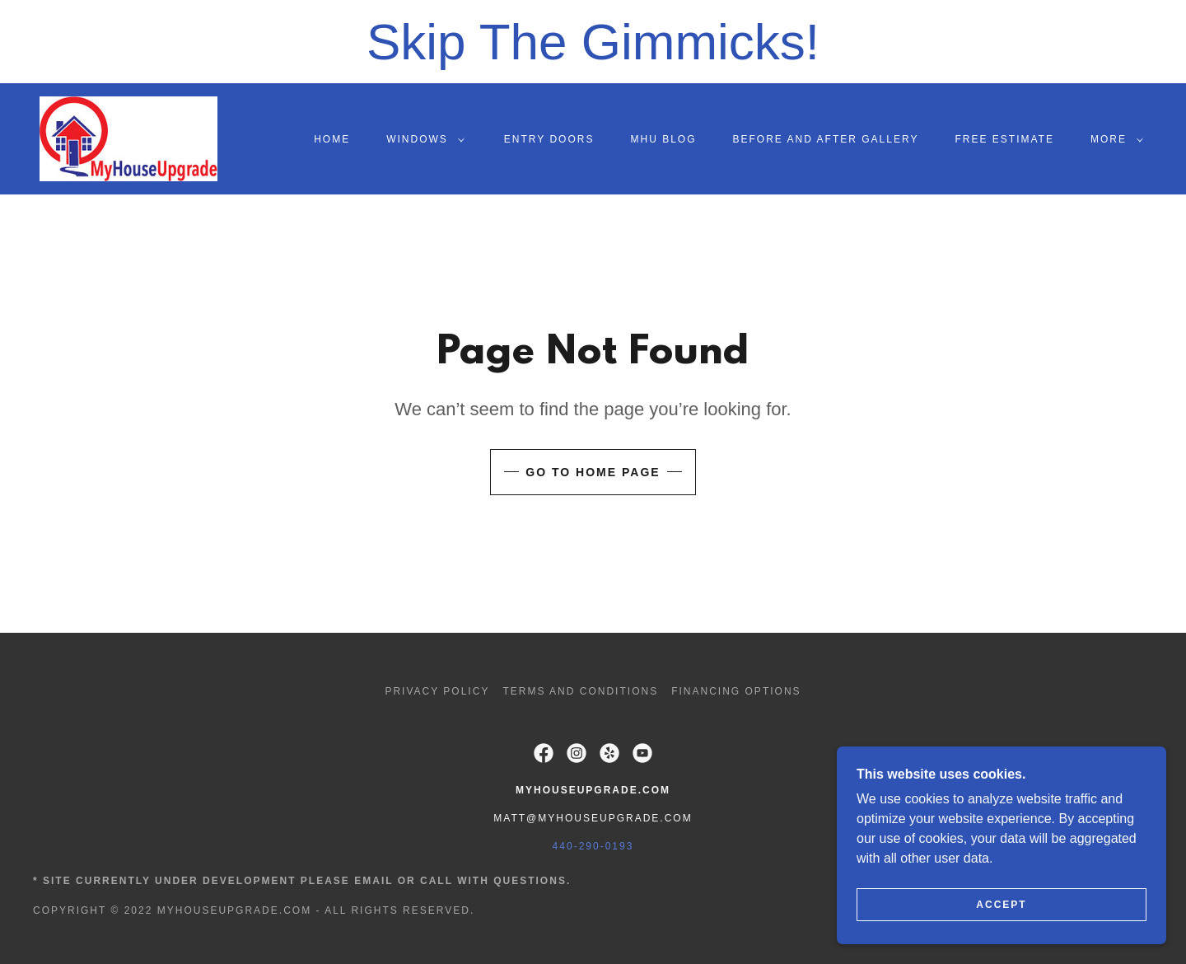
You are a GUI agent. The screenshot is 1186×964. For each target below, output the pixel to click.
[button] (422, 139)
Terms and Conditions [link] (580, 691)
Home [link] (332, 139)
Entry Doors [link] (549, 139)
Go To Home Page (592, 472)
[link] (128, 138)
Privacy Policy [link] (437, 691)
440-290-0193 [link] (593, 846)
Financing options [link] (736, 691)
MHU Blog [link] (663, 139)
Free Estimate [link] (1004, 139)
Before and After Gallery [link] (826, 139)
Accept (1001, 904)
